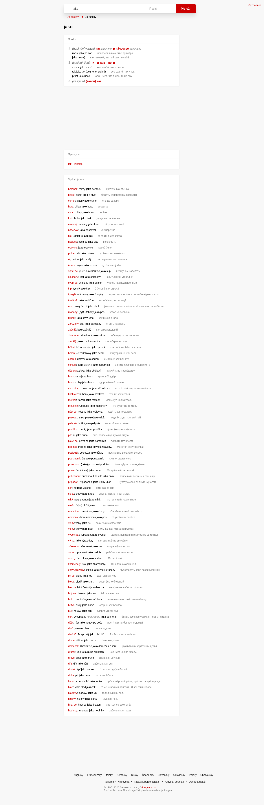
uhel (70, 306)
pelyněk (72, 423)
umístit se (73, 511)
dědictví (72, 370)
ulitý (70, 499)
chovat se (73, 388)
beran (71, 353)
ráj (69, 259)
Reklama (109, 781)
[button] (121, 154)
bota (70, 599)
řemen (72, 265)
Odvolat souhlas (174, 781)
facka (71, 681)
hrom (71, 376)
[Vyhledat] (102, 8)
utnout (71, 317)
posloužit (73, 452)
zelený (72, 558)
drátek (71, 651)
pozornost (73, 464)
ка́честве (122, 48)
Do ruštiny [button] (90, 16)
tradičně (72, 300)
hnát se (72, 704)
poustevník (74, 458)
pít (69, 435)
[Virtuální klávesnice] (135, 8)
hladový (72, 692)
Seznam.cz (254, 5)
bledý (71, 581)
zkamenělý (74, 564)
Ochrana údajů (197, 781)
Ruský (134, 775)
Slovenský (163, 775)
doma (71, 640)
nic (70, 235)
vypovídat (73, 534)
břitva (71, 605)
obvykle (72, 247)
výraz (71, 540)
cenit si (72, 364)
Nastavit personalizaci (146, 781)
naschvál (73, 230)
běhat (71, 347)
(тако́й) (91, 81)
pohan (71, 253)
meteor (72, 399)
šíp (70, 288)
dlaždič (72, 634)
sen (70, 487)
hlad (70, 687)
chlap (71, 212)
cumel (71, 200)
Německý (122, 775)
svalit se (73, 282)
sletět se (73, 271)
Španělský (148, 775)
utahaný (72, 312)
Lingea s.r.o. (149, 787)
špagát (72, 294)
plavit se (73, 440)
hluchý (72, 698)
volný (71, 528)
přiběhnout (74, 476)
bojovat (72, 593)
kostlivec (73, 394)
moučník (73, 405)
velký (71, 523)
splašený (73, 276)
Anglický (78, 775)
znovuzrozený (76, 569)
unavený (73, 517)
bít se (71, 575)
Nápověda (123, 781)
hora (70, 206)
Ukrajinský (179, 775)
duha (71, 675)
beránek (73, 189)
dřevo (71, 657)
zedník (72, 552)
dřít (70, 663)
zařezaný (73, 323)
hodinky (72, 710)
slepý (71, 493)
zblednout (73, 335)
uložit (71, 505)
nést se (72, 411)
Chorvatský (206, 775)
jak (70, 163)
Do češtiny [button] (73, 16)
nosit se (72, 241)
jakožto (78, 163)
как (98, 48)
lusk (70, 218)
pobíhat (72, 446)
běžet (71, 194)
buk (70, 610)
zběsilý (72, 329)
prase (71, 470)
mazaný (72, 224)
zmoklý (72, 341)
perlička (72, 429)
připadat (73, 482)
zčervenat (73, 546)
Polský (193, 775)
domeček (73, 646)
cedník (72, 358)
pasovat (72, 417)
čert (70, 616)
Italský (109, 775)
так (110, 62)
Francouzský (94, 775)
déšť (70, 622)
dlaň (70, 628)
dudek (71, 669)
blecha (72, 587)
